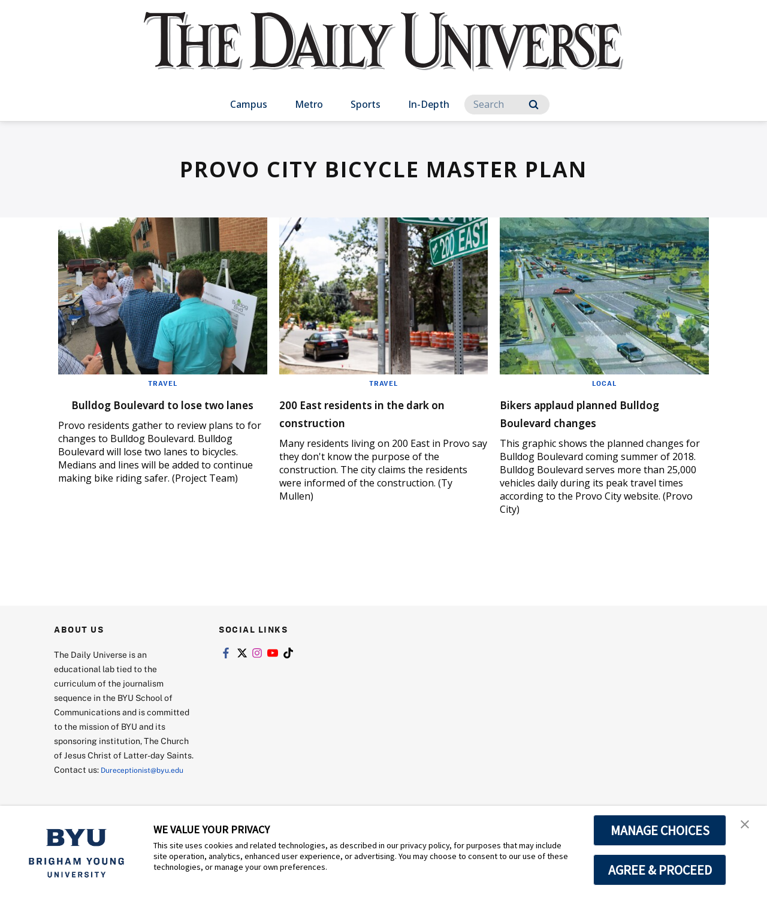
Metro (309, 104)
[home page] (383, 53)
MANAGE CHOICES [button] (660, 830)
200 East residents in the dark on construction (366, 412)
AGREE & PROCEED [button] (660, 869)
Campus (248, 104)
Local (604, 383)
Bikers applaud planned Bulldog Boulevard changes (596, 412)
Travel (163, 383)
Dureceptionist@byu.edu (102, 784)
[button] (747, 827)
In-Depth (428, 104)
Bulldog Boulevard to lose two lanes (148, 412)
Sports (366, 104)
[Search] (507, 104)
